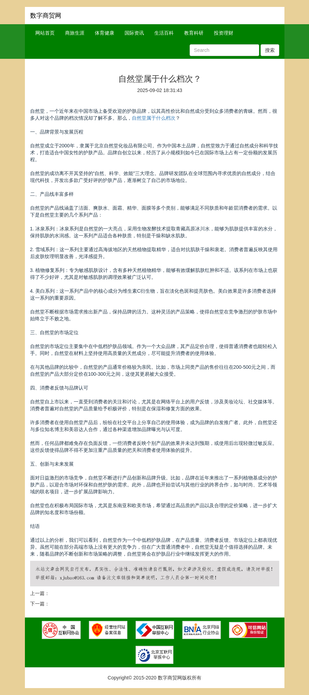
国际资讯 (134, 33)
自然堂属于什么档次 (153, 118)
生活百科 (164, 33)
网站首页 (45, 33)
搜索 (270, 50)
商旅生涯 (74, 33)
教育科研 (193, 33)
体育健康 (104, 33)
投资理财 (223, 33)
